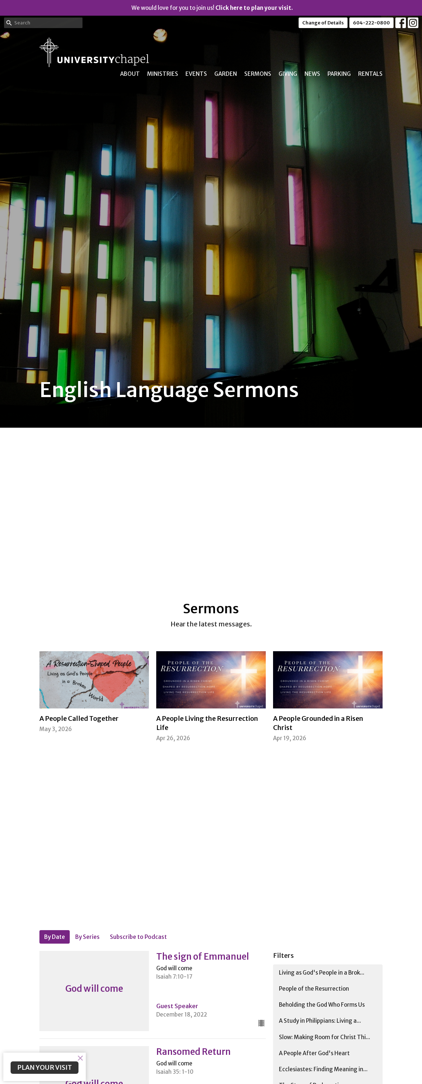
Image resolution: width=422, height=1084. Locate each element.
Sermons (257, 73)
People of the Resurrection (314, 988)
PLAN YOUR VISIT (44, 1067)
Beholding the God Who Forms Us (322, 1004)
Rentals (370, 73)
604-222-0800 (371, 23)
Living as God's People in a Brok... (321, 972)
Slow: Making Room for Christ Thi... (324, 1037)
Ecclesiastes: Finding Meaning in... (323, 1069)
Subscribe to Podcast (138, 936)
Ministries (162, 73)
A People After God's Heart (314, 1053)
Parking (339, 73)
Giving (288, 73)
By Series (87, 936)
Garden (225, 73)
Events (196, 73)
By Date (54, 936)
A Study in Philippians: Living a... (320, 1020)
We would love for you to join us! (212, 7)
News (312, 73)
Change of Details (323, 23)
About (130, 73)
